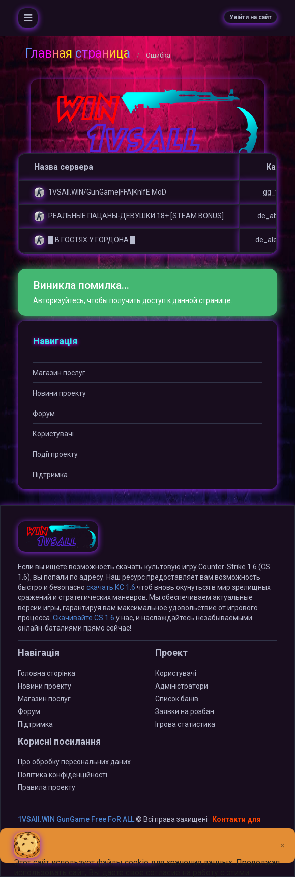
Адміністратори (181, 686)
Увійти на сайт (250, 17)
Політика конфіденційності (62, 775)
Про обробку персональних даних (74, 762)
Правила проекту (46, 787)
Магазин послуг (59, 373)
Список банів (176, 699)
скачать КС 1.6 (110, 587)
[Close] (282, 837)
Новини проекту (59, 393)
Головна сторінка (46, 673)
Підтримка (50, 475)
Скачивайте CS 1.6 (83, 618)
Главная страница (77, 53)
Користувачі (53, 434)
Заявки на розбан (184, 711)
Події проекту (55, 454)
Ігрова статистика (185, 724)
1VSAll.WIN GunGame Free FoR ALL (76, 819)
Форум (44, 413)
